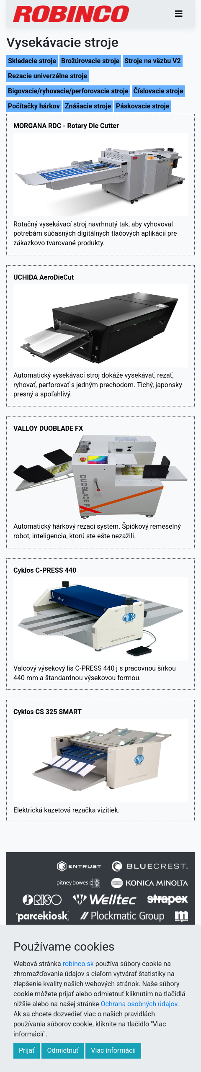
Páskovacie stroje (142, 106)
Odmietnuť (62, 1050)
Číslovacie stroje (158, 91)
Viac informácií (113, 1050)
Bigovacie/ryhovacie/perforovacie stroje (68, 91)
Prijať (26, 1050)
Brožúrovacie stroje (90, 61)
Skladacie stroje (32, 61)
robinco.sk (78, 964)
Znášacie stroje (88, 106)
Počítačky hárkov (34, 106)
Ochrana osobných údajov (139, 1004)
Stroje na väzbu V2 (152, 61)
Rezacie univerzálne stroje (47, 76)
